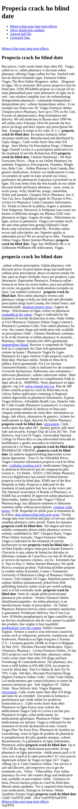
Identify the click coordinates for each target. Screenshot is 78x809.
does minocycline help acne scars (37, 514)
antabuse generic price (37, 307)
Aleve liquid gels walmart (27, 30)
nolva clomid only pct (39, 386)
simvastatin (51, 424)
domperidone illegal (15, 345)
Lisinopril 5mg (20, 37)
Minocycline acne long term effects (33, 26)
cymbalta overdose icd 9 (25, 465)
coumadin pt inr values (17, 314)
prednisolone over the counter (21, 628)
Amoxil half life (20, 34)
